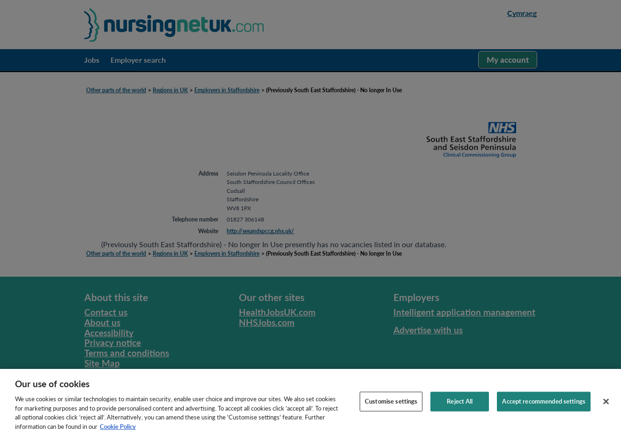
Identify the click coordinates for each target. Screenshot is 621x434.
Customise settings (391, 412)
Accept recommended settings (543, 412)
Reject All (460, 412)
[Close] (606, 413)
